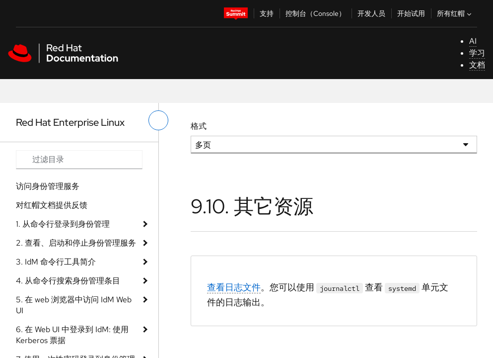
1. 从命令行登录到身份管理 (63, 224)
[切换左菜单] (158, 120)
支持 (267, 13)
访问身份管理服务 (47, 186)
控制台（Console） (315, 13)
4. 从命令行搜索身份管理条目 (68, 280)
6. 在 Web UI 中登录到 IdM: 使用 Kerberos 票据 (72, 335)
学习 (477, 53)
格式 (199, 126)
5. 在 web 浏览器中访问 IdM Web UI (74, 305)
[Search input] (79, 159)
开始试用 (411, 13)
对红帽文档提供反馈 (51, 205)
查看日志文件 (234, 287)
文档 (477, 65)
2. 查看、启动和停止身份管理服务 (76, 243)
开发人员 (371, 13)
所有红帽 (455, 13)
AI (473, 41)
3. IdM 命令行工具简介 (56, 262)
